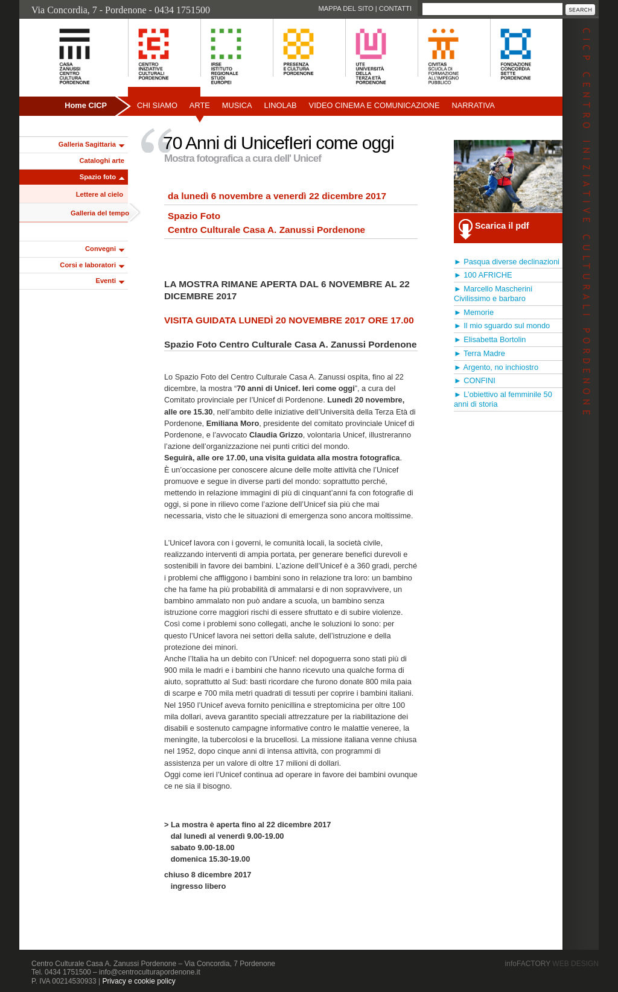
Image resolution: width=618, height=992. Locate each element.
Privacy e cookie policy (138, 981)
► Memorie (474, 312)
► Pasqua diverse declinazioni (506, 261)
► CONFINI (474, 380)
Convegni (100, 248)
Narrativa (472, 105)
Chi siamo (157, 105)
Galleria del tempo (100, 213)
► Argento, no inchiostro (496, 367)
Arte (200, 105)
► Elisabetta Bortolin (490, 339)
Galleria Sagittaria (87, 144)
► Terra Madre (479, 353)
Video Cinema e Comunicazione (374, 105)
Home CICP (86, 105)
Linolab (280, 105)
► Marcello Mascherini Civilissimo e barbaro (493, 293)
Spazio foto (98, 176)
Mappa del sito (345, 8)
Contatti (395, 8)
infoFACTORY (552, 963)
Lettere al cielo (99, 194)
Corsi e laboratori (88, 265)
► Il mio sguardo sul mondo (502, 325)
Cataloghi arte (101, 160)
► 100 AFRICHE (483, 274)
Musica (237, 105)
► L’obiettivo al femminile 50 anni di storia (503, 399)
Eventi (105, 280)
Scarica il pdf (502, 226)
